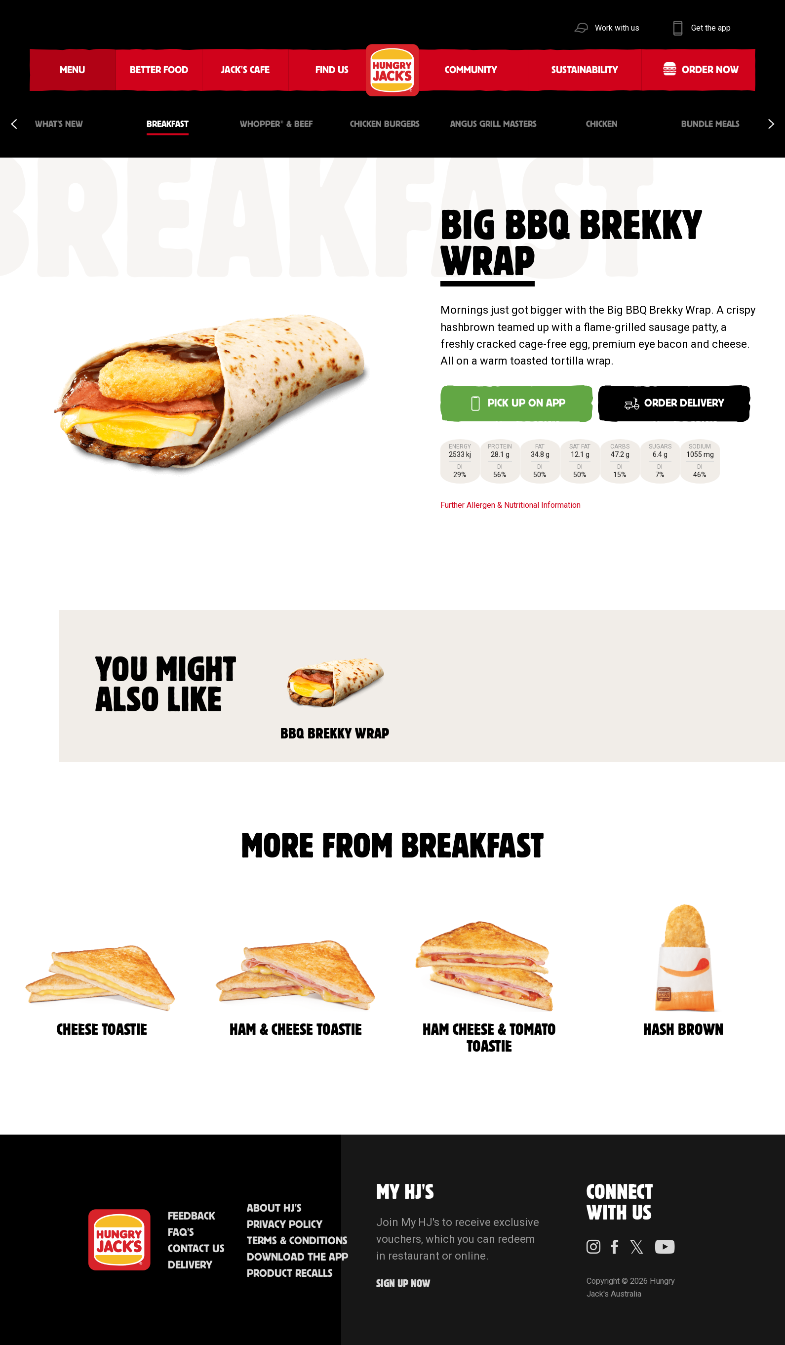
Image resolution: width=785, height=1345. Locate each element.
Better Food (159, 70)
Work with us (617, 28)
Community (471, 70)
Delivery (190, 1265)
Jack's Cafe (245, 70)
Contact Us (196, 1249)
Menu (72, 70)
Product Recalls (290, 1273)
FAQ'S (181, 1232)
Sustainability (584, 70)
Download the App (297, 1257)
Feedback (191, 1216)
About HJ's (274, 1208)
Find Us (332, 70)
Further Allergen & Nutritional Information (510, 505)
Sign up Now (403, 1284)
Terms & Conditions (297, 1241)
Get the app (711, 28)
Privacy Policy (284, 1224)
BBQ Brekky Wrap (334, 684)
